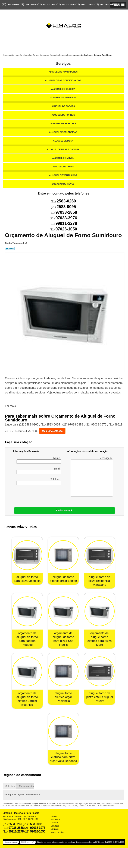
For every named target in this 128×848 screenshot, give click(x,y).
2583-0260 (13, 4)
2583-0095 (31, 4)
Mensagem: (91, 477)
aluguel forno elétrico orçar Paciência (63, 697)
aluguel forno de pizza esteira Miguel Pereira (99, 697)
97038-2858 (49, 4)
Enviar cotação (64, 510)
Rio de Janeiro (26, 786)
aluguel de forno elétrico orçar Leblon (63, 579)
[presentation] (35, 495)
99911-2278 (87, 4)
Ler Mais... (11, 406)
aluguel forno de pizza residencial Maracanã (99, 580)
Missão (54, 822)
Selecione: (10, 786)
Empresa (55, 819)
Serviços (63, 63)
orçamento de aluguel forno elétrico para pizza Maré (99, 638)
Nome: (39, 460)
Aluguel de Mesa (63, 141)
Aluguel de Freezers (63, 123)
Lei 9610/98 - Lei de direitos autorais (100, 805)
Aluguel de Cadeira (63, 89)
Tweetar (10, 248)
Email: (39, 470)
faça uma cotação (52, 431)
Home (54, 816)
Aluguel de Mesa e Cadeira (63, 149)
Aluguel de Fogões (63, 106)
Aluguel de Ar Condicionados (63, 80)
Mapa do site (57, 832)
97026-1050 (106, 4)
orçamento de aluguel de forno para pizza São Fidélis (63, 638)
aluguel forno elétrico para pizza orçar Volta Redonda (63, 757)
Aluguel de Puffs (63, 166)
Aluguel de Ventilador (63, 175)
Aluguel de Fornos (63, 115)
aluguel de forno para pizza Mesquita (27, 579)
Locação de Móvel (63, 184)
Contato (55, 829)
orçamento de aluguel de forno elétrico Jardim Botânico (27, 698)
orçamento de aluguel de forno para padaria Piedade (27, 638)
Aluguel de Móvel (63, 158)
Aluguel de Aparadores (63, 72)
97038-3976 (68, 4)
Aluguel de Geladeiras (63, 132)
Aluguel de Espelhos (63, 97)
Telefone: (39, 481)
